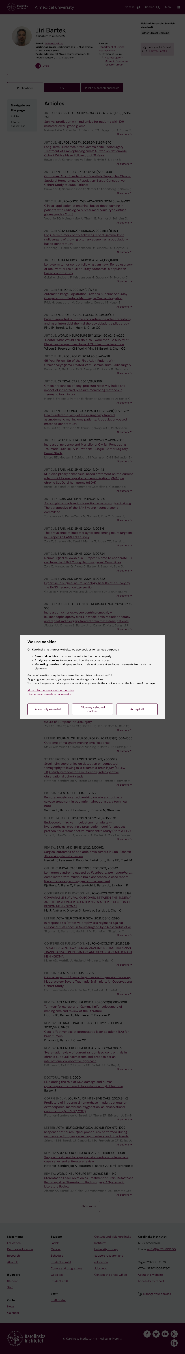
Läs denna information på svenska (49, 694)
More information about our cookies (50, 690)
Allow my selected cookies (92, 709)
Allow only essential (48, 709)
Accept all (137, 709)
